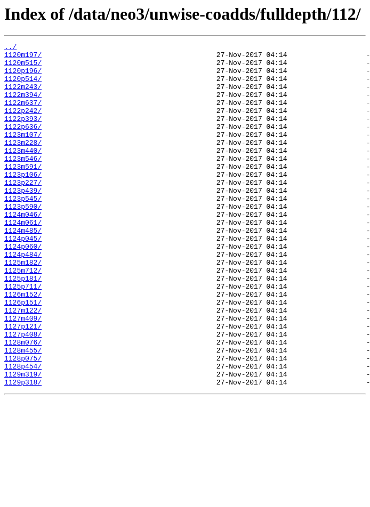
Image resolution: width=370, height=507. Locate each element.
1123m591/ (23, 192)
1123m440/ (23, 172)
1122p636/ (23, 144)
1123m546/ (23, 182)
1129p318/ (23, 450)
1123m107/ (23, 153)
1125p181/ (23, 326)
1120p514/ (23, 86)
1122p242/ (23, 124)
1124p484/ (23, 297)
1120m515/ (23, 67)
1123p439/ (23, 220)
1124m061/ (23, 259)
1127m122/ (23, 364)
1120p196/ (23, 76)
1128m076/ (23, 402)
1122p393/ (23, 134)
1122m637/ (23, 115)
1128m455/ (23, 412)
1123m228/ (23, 163)
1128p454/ (23, 431)
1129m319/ (23, 441)
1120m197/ (23, 57)
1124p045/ (23, 278)
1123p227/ (23, 211)
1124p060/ (23, 287)
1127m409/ (23, 374)
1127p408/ (23, 393)
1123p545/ (23, 230)
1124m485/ (23, 268)
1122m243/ (23, 96)
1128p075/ (23, 422)
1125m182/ (23, 307)
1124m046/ (23, 249)
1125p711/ (23, 335)
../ (10, 48)
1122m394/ (23, 105)
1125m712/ (23, 316)
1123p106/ (23, 201)
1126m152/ (23, 345)
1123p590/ (23, 239)
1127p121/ (23, 383)
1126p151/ (23, 354)
